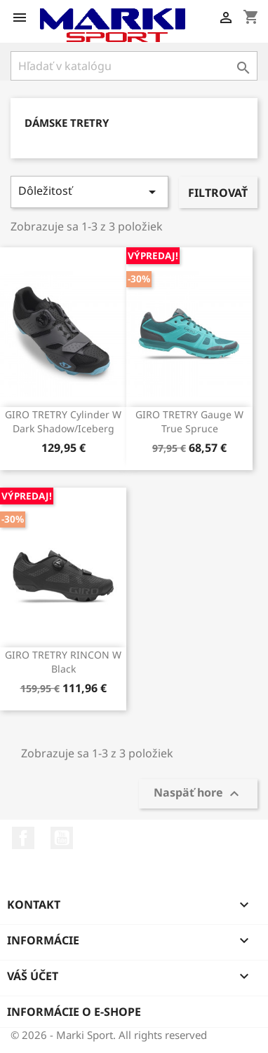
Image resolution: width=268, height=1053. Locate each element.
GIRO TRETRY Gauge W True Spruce (189, 421)
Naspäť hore (198, 793)
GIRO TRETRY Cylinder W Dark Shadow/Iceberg (63, 421)
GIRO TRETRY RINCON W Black (63, 661)
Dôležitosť (89, 191)
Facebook (23, 838)
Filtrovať (218, 192)
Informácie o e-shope (74, 1011)
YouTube (62, 838)
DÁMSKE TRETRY (67, 123)
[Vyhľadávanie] (134, 66)
